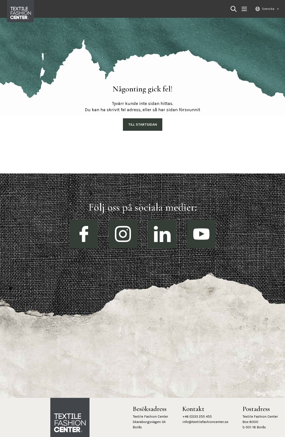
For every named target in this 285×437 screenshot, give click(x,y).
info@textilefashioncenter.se (205, 422)
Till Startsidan (142, 124)
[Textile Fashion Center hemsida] (70, 423)
